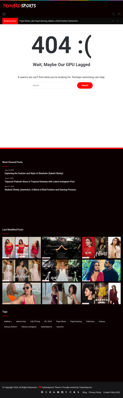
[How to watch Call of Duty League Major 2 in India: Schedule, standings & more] (61, 248)
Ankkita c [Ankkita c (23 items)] (8, 321)
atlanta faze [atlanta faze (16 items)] (21, 321)
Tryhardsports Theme (51, 387)
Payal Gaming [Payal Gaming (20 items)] (76, 321)
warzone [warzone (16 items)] (60, 327)
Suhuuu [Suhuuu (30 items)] (102, 321)
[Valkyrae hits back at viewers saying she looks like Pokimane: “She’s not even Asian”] (61, 293)
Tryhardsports (85, 387)
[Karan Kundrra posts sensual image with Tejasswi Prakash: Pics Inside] (101, 270)
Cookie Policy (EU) (111, 392)
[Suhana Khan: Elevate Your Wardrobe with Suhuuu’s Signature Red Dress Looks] (21, 248)
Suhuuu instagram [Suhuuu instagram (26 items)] (29, 327)
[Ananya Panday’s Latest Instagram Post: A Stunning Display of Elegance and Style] (101, 293)
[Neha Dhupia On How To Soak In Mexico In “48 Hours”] (21, 293)
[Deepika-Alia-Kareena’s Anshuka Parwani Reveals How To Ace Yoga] (101, 248)
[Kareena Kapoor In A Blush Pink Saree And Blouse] (21, 270)
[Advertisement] (61, 121)
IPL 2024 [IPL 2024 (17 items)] (48, 321)
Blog (85, 392)
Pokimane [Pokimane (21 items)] (90, 321)
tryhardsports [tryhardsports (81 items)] (46, 327)
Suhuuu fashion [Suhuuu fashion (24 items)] (10, 327)
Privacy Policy (95, 392)
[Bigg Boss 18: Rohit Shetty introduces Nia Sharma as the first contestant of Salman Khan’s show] (61, 270)
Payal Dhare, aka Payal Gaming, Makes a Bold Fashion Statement (49, 21)
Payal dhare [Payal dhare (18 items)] (61, 321)
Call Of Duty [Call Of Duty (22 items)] (35, 321)
